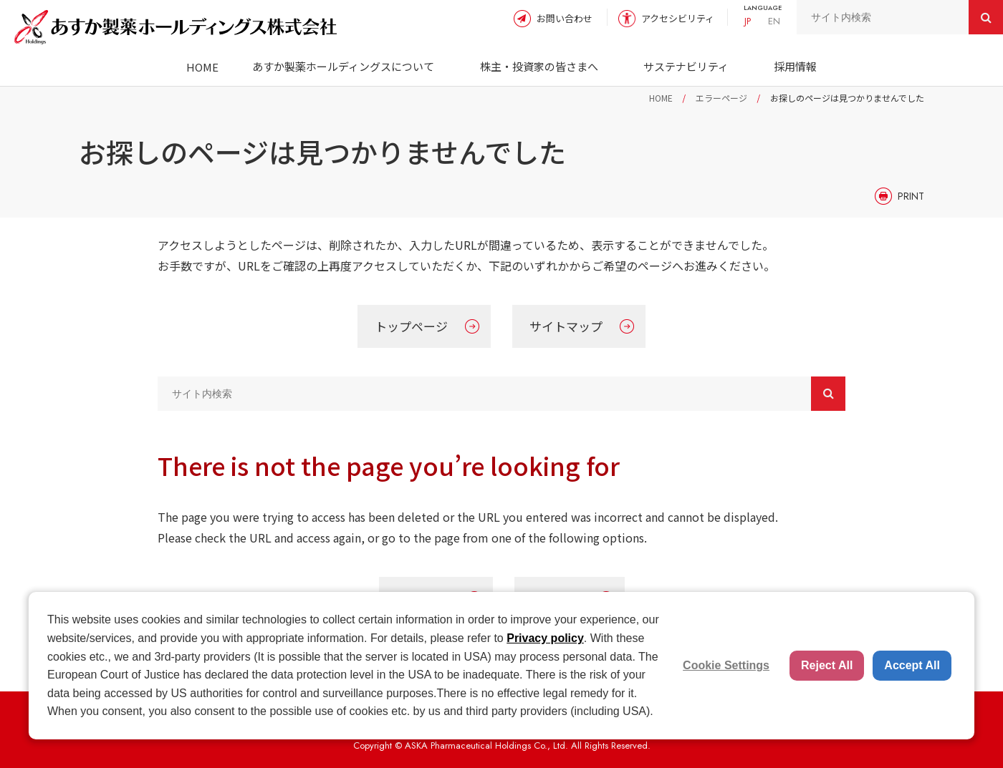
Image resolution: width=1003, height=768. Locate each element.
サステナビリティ (686, 66)
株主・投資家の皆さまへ (539, 66)
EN (774, 21)
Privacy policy (545, 638)
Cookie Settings (726, 665)
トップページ (411, 326)
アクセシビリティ (677, 18)
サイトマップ (566, 326)
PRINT (911, 196)
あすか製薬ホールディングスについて (343, 66)
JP (747, 21)
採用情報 (795, 66)
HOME (202, 66)
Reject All (827, 665)
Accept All (912, 665)
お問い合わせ (564, 18)
